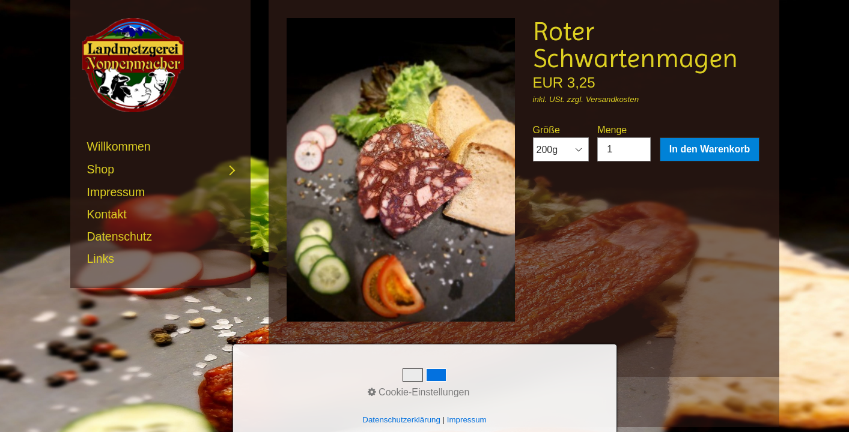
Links (101, 258)
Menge (624, 143)
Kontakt (107, 214)
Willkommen (119, 146)
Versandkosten (612, 99)
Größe (561, 143)
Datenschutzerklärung (401, 419)
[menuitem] (160, 147)
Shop (101, 169)
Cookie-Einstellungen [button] (419, 392)
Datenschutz (119, 236)
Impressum (116, 192)
